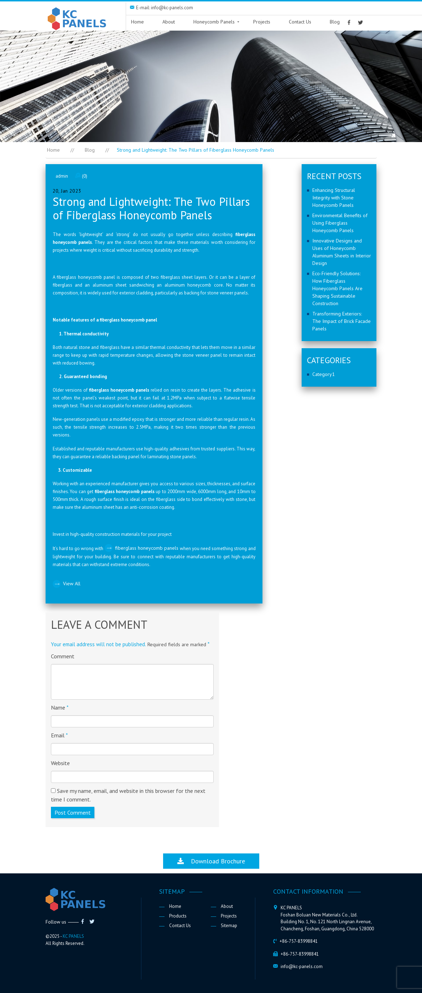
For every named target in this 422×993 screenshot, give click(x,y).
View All (71, 583)
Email (59, 735)
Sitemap (229, 926)
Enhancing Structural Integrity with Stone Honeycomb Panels (333, 197)
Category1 (323, 374)
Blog (335, 22)
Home (137, 22)
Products (178, 916)
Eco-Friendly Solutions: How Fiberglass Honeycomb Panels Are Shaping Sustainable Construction (337, 288)
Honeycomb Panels (214, 22)
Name (59, 707)
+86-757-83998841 (299, 941)
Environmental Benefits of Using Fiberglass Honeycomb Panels (340, 223)
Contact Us (300, 22)
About (168, 22)
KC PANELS (73, 936)
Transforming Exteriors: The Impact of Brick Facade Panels (341, 321)
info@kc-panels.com (302, 966)
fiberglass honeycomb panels (147, 548)
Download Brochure (211, 861)
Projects (261, 22)
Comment (62, 656)
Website (60, 763)
